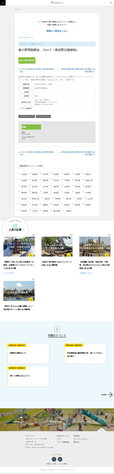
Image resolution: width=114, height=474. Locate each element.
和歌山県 (35, 199)
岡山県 (68, 199)
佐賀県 (77, 205)
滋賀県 (56, 193)
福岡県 (66, 205)
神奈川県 (89, 180)
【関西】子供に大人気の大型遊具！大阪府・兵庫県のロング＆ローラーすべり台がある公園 (18, 266)
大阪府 (24, 138)
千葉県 (66, 180)
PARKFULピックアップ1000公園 (36, 440)
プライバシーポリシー (80, 440)
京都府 (66, 193)
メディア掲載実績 (63, 443)
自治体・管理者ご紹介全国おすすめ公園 (39, 449)
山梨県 (66, 186)
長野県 (77, 186)
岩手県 (45, 174)
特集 (33, 235)
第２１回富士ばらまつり (20, 377)
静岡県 (24, 193)
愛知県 (34, 193)
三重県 (45, 193)
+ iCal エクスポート (43, 116)
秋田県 (66, 174)
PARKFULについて (63, 437)
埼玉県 (56, 180)
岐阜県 (88, 186)
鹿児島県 (57, 211)
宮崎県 (45, 211)
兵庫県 (88, 193)
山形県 (77, 174)
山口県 (90, 199)
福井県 (56, 186)
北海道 (24, 174)
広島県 (79, 199)
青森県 (34, 174)
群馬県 (45, 180)
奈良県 (24, 199)
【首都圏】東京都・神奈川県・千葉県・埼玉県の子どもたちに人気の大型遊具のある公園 (94, 266)
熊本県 (24, 211)
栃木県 (34, 180)
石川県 (45, 186)
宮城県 (56, 174)
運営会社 (76, 443)
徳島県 (24, 205)
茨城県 (24, 180)
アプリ (59, 440)
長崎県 (88, 205)
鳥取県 (47, 199)
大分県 (34, 211)
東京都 (77, 180)
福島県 (88, 174)
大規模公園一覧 (31, 443)
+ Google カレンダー (26, 116)
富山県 (34, 186)
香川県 (34, 205)
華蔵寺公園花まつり (18, 355)
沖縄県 (68, 211)
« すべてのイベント (26, 37)
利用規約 (76, 437)
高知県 (56, 205)
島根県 (58, 199)
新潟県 (24, 186)
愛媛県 (45, 205)
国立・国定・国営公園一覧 (35, 446)
